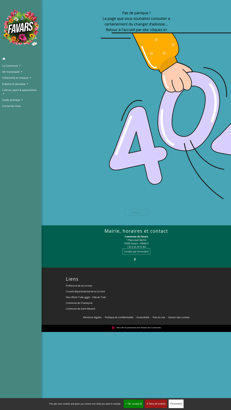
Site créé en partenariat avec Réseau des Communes (136, 328)
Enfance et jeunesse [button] (14, 84)
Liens (72, 279)
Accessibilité (142, 317)
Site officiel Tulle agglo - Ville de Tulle (86, 297)
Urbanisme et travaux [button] (15, 77)
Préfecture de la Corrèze (79, 285)
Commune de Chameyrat (79, 303)
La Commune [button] (10, 65)
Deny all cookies (156, 404)
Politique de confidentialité (119, 317)
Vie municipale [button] (11, 71)
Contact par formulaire (136, 251)
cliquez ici (159, 29)
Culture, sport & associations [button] (19, 90)
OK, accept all (133, 404)
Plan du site (159, 317)
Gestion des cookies (179, 317)
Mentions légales (92, 317)
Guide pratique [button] (11, 100)
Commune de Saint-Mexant (80, 308)
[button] (20, 59)
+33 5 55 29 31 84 (136, 246)
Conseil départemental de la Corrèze (85, 291)
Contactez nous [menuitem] (11, 106)
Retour (136, 212)
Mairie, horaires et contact (136, 231)
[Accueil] (20, 28)
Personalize (176, 404)
